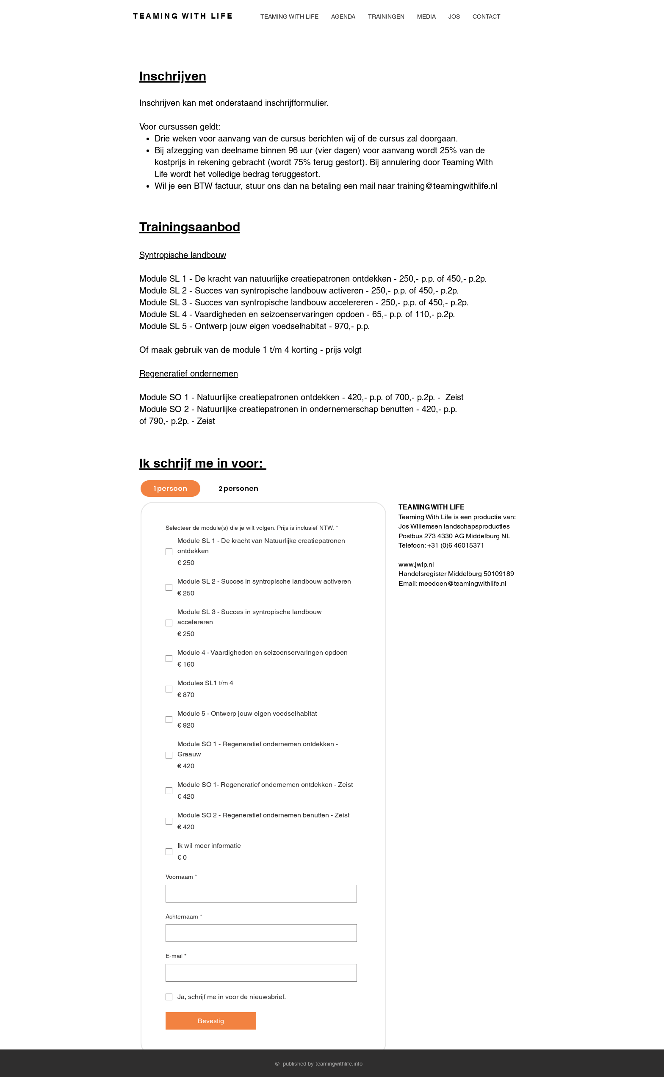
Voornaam (181, 877)
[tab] (170, 488)
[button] (386, 16)
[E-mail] (258, 972)
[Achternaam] (258, 933)
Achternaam (184, 917)
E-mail (176, 956)
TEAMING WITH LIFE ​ (183, 15)
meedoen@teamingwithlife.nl (462, 583)
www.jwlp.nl (417, 564)
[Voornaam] (258, 893)
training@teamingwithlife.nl (447, 186)
